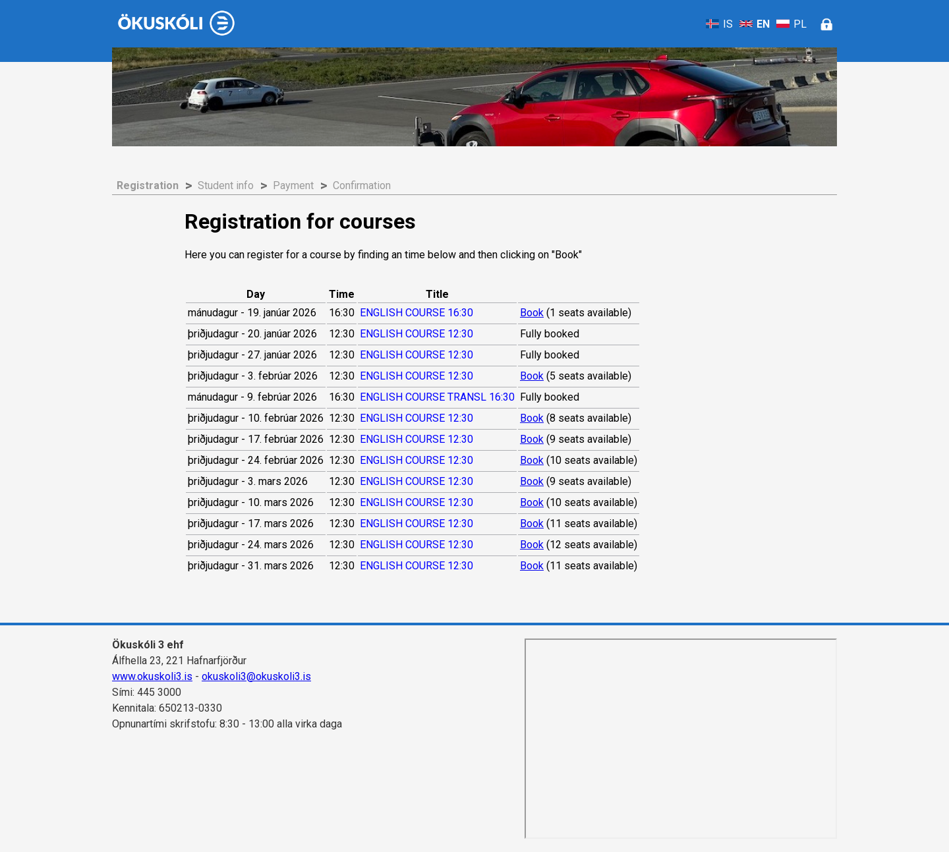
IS (719, 24)
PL (791, 24)
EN (754, 24)
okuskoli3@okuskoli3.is (256, 676)
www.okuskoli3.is (152, 676)
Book (532, 312)
